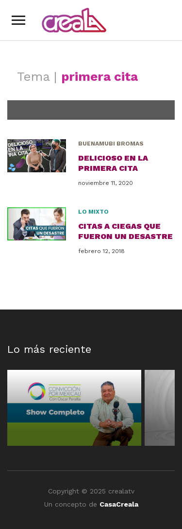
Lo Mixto (93, 211)
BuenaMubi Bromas (111, 143)
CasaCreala (118, 504)
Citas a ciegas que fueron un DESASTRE (125, 231)
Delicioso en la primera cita (113, 163)
